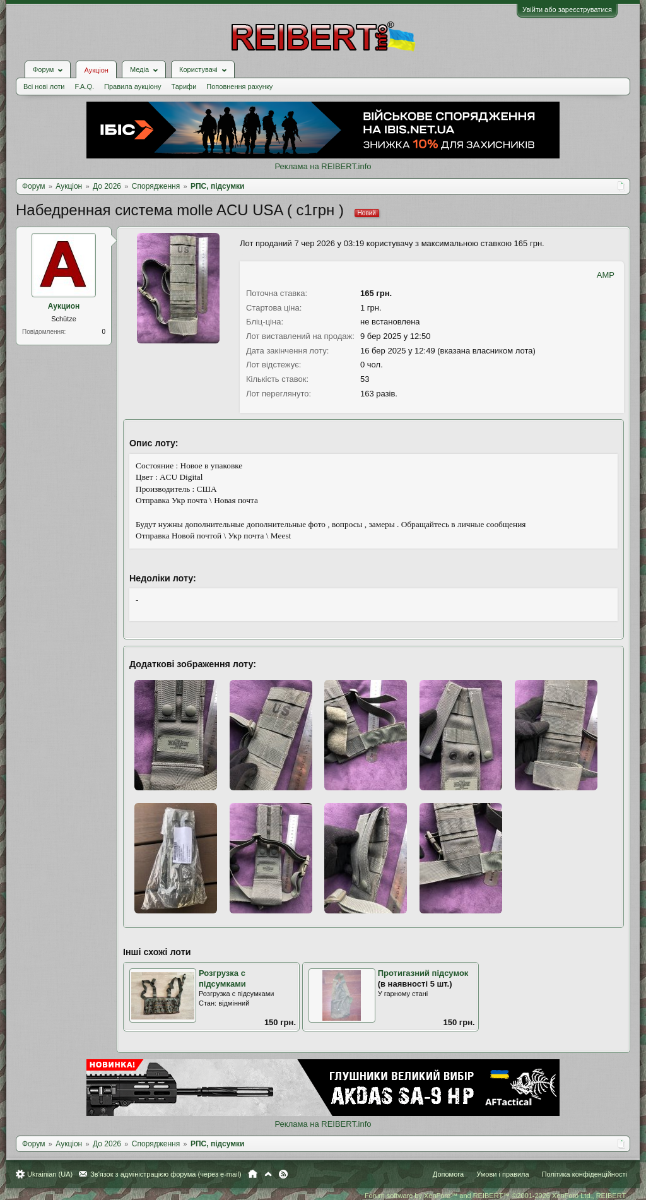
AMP (605, 275)
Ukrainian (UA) (50, 1174)
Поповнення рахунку (239, 86)
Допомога (448, 1174)
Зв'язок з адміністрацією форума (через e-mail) (166, 1174)
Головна (252, 1174)
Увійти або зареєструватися (567, 9)
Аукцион (64, 306)
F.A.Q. (84, 86)
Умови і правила (502, 1174)
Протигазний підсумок (423, 973)
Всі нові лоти (43, 86)
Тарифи (184, 86)
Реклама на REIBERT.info (322, 166)
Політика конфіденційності (584, 1174)
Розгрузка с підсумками (222, 978)
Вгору (268, 1174)
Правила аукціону (132, 86)
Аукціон (96, 70)
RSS (283, 1174)
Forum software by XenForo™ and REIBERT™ (496, 1195)
